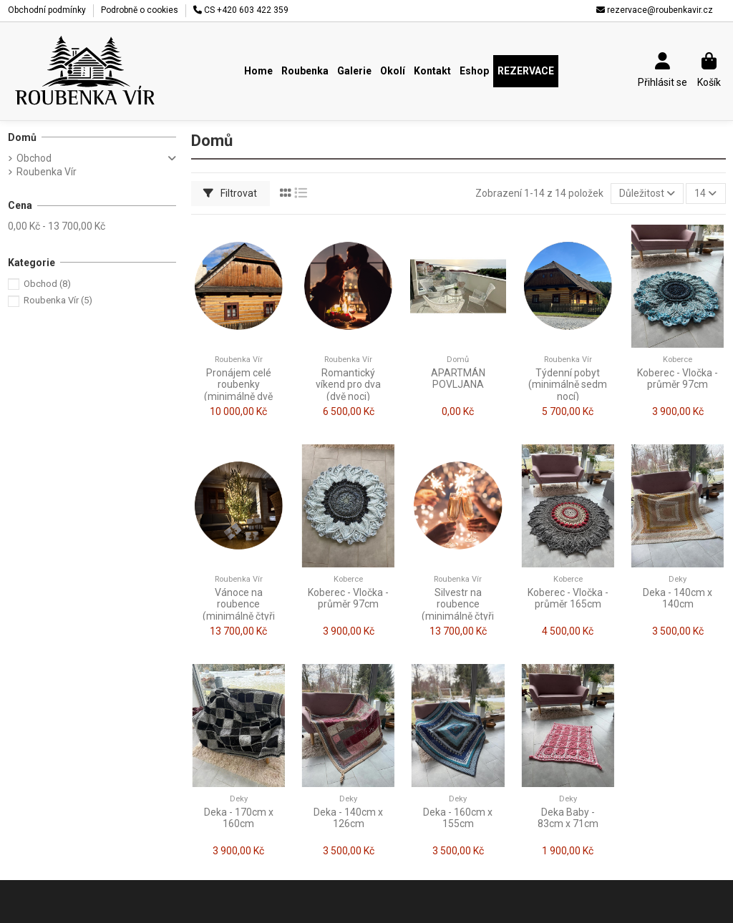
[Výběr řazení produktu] (647, 193)
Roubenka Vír (46, 171)
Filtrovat (230, 193)
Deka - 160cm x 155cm (457, 818)
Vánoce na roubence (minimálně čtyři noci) (239, 610)
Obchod (34, 158)
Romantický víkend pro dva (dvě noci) (348, 385)
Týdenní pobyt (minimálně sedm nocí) (567, 385)
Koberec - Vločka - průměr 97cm (677, 379)
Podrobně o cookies (139, 10)
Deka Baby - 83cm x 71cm (568, 818)
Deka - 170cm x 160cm (238, 818)
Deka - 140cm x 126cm (348, 818)
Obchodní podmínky (48, 10)
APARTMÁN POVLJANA (458, 379)
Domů (22, 137)
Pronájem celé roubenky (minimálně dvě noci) (238, 390)
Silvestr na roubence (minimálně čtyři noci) (458, 610)
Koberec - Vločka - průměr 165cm (568, 598)
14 (705, 193)
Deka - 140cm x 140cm (677, 598)
